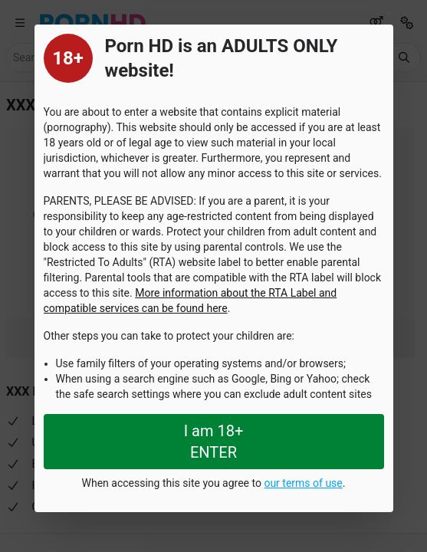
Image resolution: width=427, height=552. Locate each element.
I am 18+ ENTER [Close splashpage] (214, 442)
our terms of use (303, 483)
